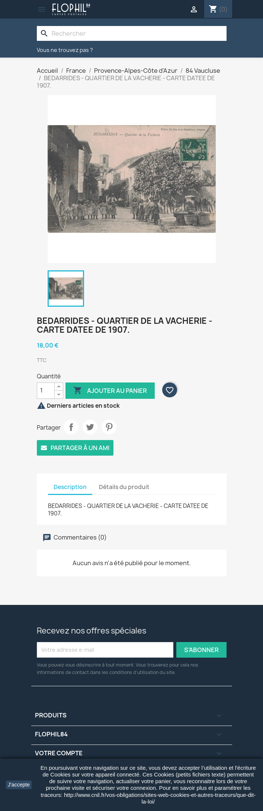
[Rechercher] (132, 33)
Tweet (90, 427)
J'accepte (19, 785)
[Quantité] (46, 390)
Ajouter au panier (110, 390)
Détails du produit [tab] (124, 487)
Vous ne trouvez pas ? (65, 49)
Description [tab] (70, 487)
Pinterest (109, 427)
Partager (71, 427)
